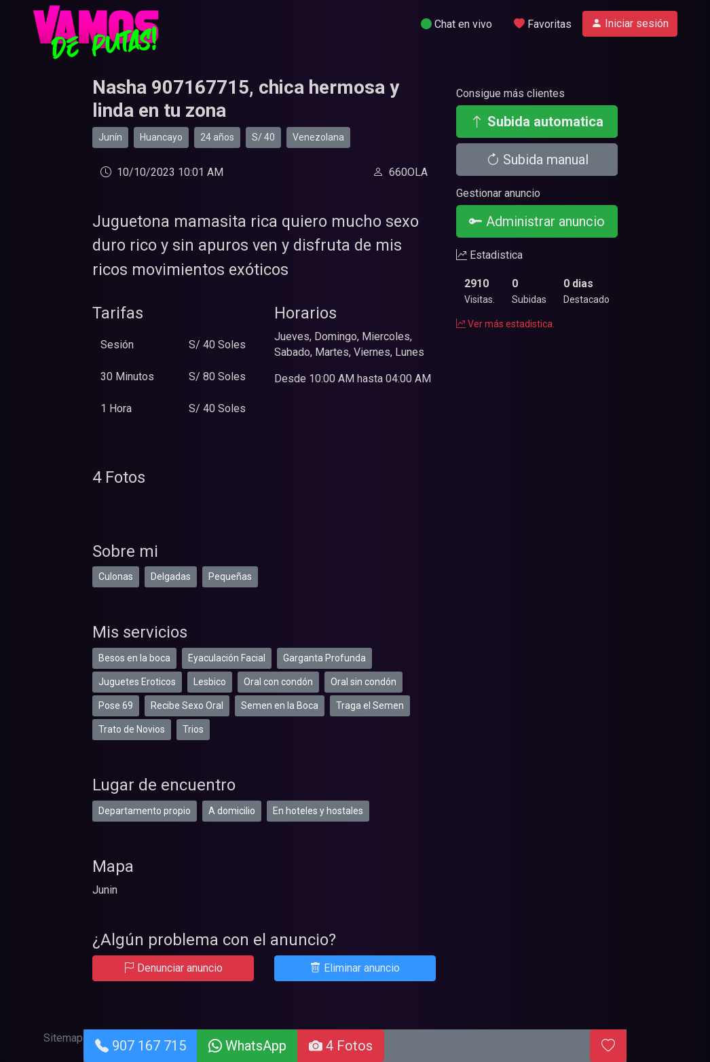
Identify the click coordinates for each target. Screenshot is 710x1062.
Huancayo (161, 137)
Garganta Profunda (324, 658)
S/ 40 (263, 137)
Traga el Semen (370, 705)
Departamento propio (144, 810)
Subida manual (537, 159)
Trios (193, 729)
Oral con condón (278, 681)
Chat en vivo (456, 24)
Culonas (115, 576)
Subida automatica (536, 121)
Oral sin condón (363, 681)
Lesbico (209, 681)
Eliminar (355, 968)
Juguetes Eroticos (137, 681)
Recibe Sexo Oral (187, 705)
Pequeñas (230, 576)
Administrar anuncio (537, 221)
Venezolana (318, 137)
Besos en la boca (134, 658)
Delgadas (171, 576)
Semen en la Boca (279, 705)
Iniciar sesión (630, 23)
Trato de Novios (131, 729)
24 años (217, 137)
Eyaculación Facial (226, 658)
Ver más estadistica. (505, 323)
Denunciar (173, 968)
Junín (110, 137)
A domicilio (231, 810)
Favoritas (543, 24)
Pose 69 (115, 705)
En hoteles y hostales (318, 810)
